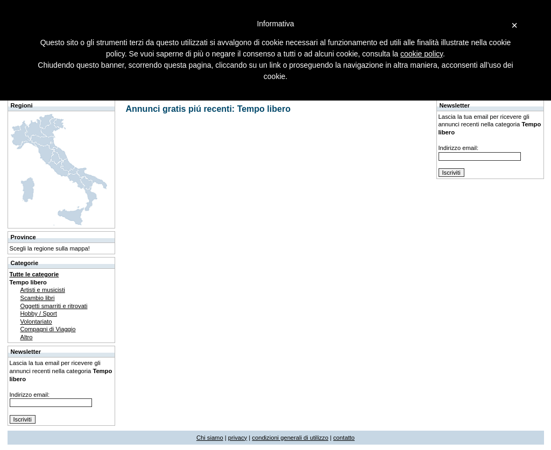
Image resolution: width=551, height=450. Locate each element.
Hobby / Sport (38, 313)
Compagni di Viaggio (48, 329)
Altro (26, 337)
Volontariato (36, 321)
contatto (344, 437)
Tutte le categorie (34, 274)
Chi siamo (209, 437)
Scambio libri (37, 298)
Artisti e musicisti (42, 290)
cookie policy (421, 53)
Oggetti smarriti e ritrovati (54, 306)
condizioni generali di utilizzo (290, 437)
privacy (237, 437)
